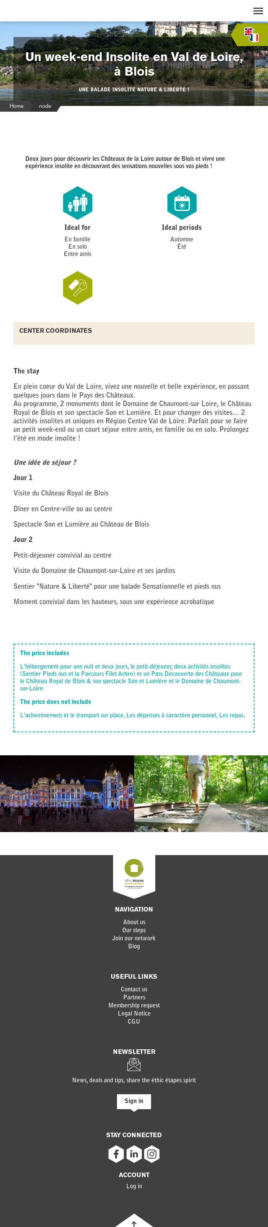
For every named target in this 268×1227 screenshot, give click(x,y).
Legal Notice (134, 1014)
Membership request (134, 1006)
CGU (134, 1022)
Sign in (134, 1101)
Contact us (134, 990)
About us (134, 923)
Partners (134, 998)
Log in (134, 1187)
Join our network (134, 939)
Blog (134, 947)
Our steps (134, 931)
